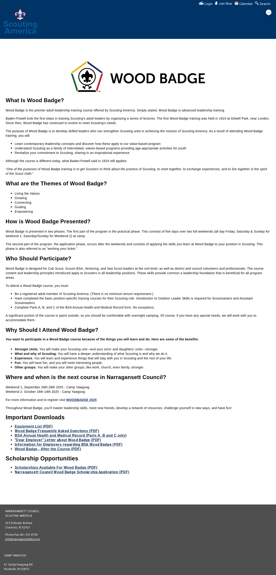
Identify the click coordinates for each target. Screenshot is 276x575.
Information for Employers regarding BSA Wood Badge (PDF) (69, 444)
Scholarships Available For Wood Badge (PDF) (56, 467)
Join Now (223, 3)
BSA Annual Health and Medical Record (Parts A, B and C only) (70, 435)
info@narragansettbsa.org (22, 539)
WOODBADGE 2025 (81, 400)
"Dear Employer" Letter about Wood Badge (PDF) (58, 440)
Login (206, 4)
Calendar (244, 4)
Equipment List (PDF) (34, 426)
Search (262, 4)
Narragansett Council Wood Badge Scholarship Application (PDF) (72, 472)
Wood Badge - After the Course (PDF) (48, 449)
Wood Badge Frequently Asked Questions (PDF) (57, 431)
